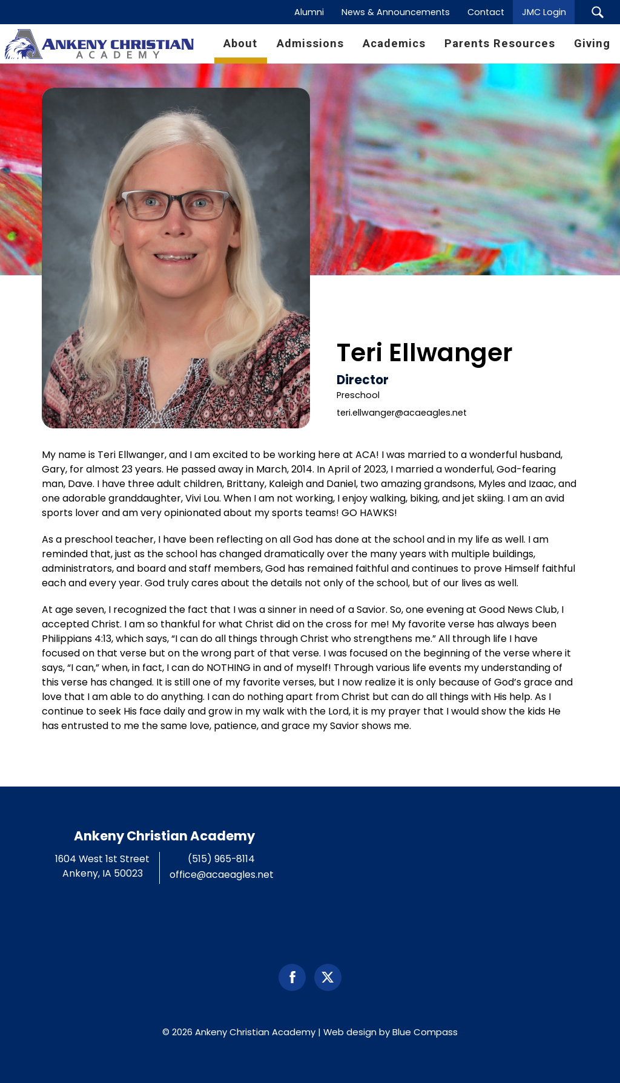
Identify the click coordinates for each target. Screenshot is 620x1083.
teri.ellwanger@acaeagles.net (402, 413)
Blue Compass (425, 1032)
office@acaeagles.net (222, 875)
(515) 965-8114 (221, 859)
